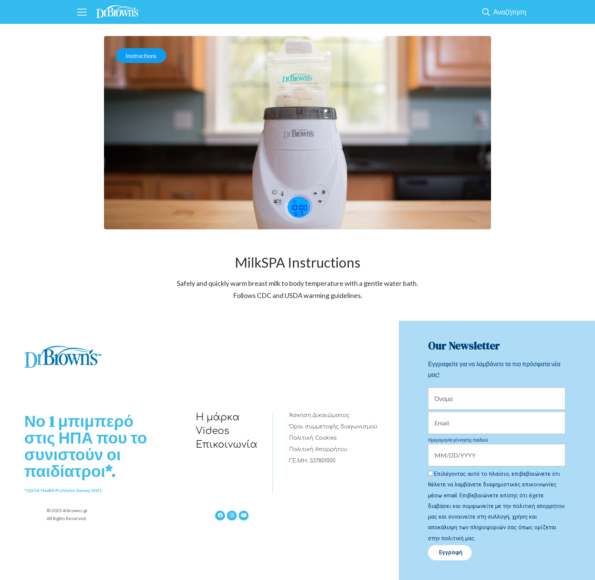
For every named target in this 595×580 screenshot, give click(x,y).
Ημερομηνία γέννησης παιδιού (458, 440)
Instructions (141, 55)
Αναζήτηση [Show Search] (509, 12)
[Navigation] (82, 12)
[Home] (118, 9)
